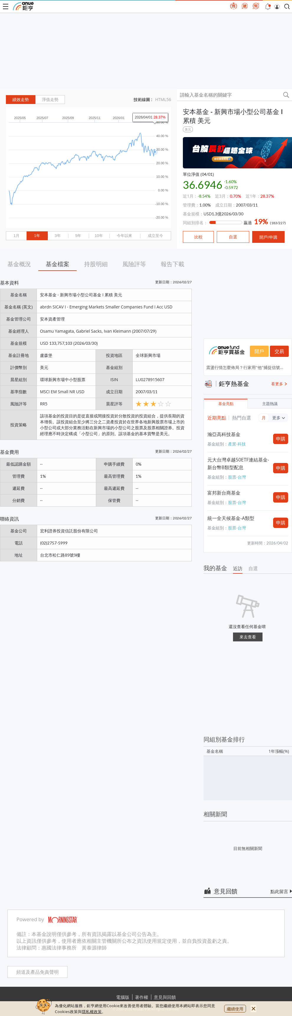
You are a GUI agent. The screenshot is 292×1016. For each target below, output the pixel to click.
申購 (281, 438)
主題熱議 (270, 403)
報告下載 (172, 264)
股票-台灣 (237, 477)
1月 (16, 235)
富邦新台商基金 (223, 493)
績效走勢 (20, 99)
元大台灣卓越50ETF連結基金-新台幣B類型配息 (238, 463)
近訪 (237, 568)
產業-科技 (237, 444)
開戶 (259, 351)
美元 (188, 129)
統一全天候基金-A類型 (230, 518)
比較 (198, 237)
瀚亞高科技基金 (223, 434)
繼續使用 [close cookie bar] (235, 1009)
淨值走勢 (50, 99)
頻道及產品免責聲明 (37, 972)
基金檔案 (57, 264)
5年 (78, 235)
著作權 (141, 997)
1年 (37, 235)
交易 (279, 351)
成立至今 (155, 235)
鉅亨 (23, 6)
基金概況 (19, 264)
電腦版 (122, 997)
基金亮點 (226, 403)
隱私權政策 (92, 1011)
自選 (253, 568)
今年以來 (124, 235)
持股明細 (96, 264)
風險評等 (134, 264)
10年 (99, 235)
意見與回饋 (165, 997)
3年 (57, 235)
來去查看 (247, 637)
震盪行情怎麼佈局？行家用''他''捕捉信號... (244, 367)
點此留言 (279, 891)
